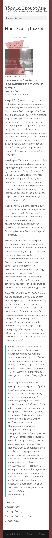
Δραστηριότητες (13, 511)
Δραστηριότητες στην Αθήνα (19, 516)
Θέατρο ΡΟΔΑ (12, 520)
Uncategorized (12, 506)
